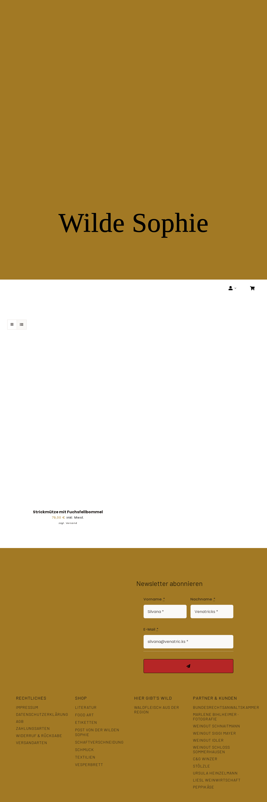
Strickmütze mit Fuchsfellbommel (68, 512)
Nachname (203, 599)
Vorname (154, 599)
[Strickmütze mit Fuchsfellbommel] (67, 347)
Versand (71, 523)
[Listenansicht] (21, 324)
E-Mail (151, 629)
